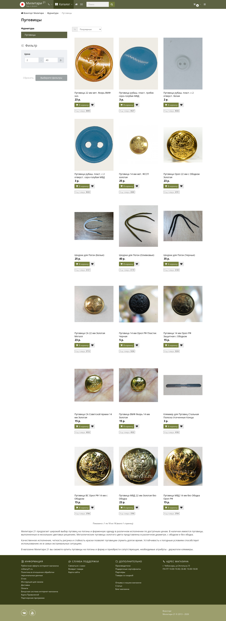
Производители (123, 565)
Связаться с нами (76, 565)
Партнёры (120, 572)
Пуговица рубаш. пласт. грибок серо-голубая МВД (136, 94)
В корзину (82, 105)
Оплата (24, 588)
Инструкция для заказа (32, 581)
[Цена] (31, 60)
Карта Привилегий (30, 594)
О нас (23, 578)
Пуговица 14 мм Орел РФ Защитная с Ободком (177, 335)
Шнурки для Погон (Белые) (89, 255)
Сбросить (28, 77)
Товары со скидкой (124, 575)
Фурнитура (27, 28)
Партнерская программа (32, 598)
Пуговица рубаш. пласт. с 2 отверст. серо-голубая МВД (89, 175)
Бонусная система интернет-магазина (39, 591)
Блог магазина (122, 589)
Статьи (118, 585)
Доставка (25, 585)
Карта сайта (74, 572)
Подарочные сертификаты (128, 569)
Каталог (64, 4)
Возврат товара (75, 569)
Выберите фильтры (51, 77)
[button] (197, 4)
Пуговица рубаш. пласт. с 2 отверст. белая (178, 94)
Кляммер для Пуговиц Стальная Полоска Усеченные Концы (181, 416)
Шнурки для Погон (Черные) (179, 255)
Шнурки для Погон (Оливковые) (136, 255)
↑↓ (75, 29)
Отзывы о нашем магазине (128, 582)
